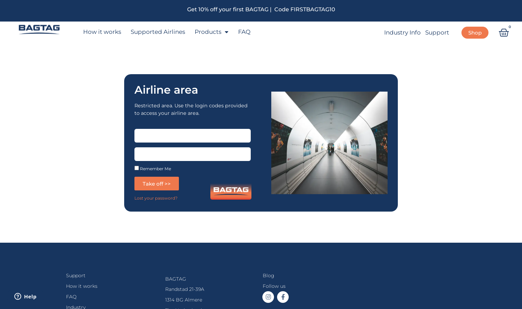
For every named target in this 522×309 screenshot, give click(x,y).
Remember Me (152, 168)
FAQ (244, 31)
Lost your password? (156, 198)
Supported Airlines (158, 31)
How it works (102, 31)
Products (212, 32)
